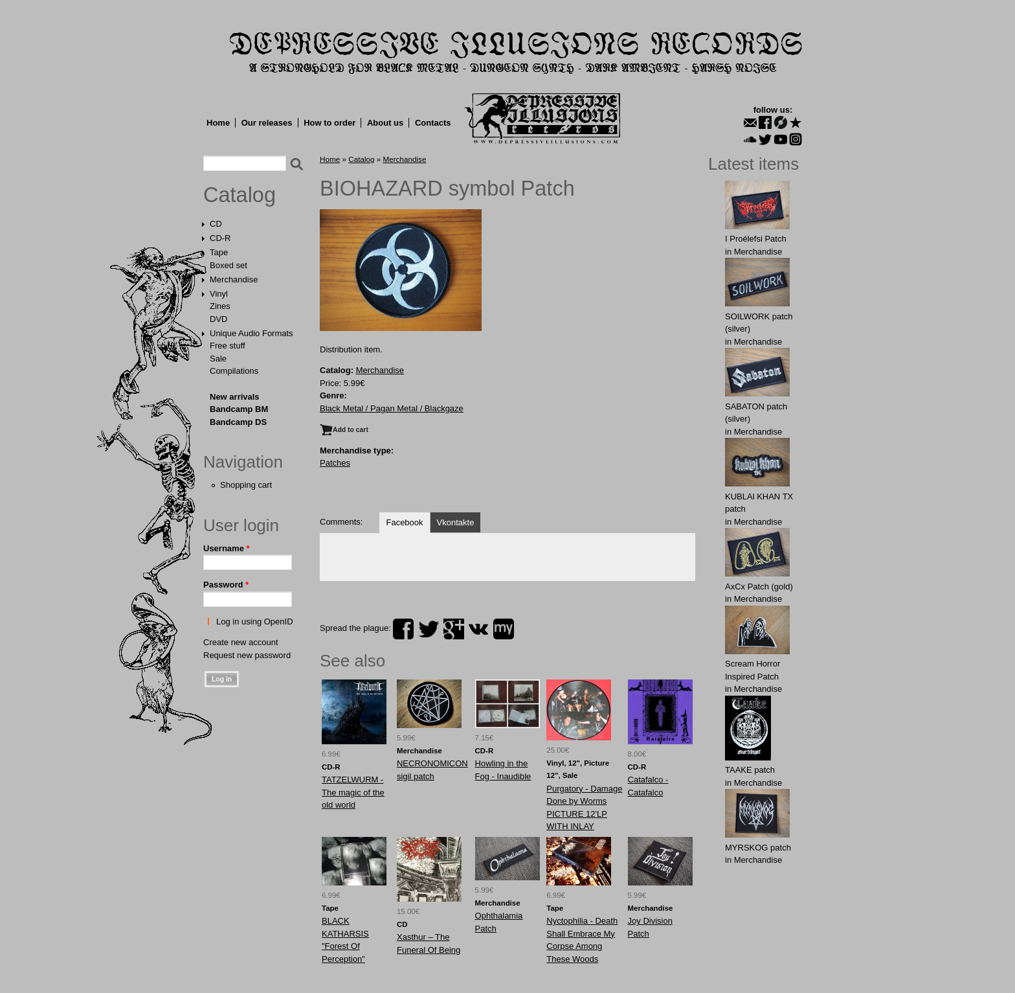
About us (385, 123)
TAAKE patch (750, 770)
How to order (329, 123)
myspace (503, 629)
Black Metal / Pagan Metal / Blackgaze (391, 408)
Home (218, 123)
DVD (218, 319)
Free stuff (227, 345)
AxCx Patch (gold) (759, 586)
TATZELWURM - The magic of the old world (353, 792)
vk (478, 629)
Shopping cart (246, 485)
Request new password (247, 655)
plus (453, 629)
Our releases (267, 123)
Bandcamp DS (238, 422)
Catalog (239, 195)
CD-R (220, 238)
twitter (428, 629)
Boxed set (228, 265)
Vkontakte (455, 522)
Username (226, 548)
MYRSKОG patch (758, 847)
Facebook (404, 522)
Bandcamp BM (239, 409)
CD (216, 224)
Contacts (433, 123)
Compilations (234, 371)
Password (226, 584)
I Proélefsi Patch (755, 239)
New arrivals (235, 397)
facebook (403, 629)
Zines (220, 306)
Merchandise (234, 279)
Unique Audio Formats (251, 333)
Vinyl (219, 294)
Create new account (240, 642)
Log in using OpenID (254, 621)
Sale (218, 358)
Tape (219, 252)
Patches (335, 463)
